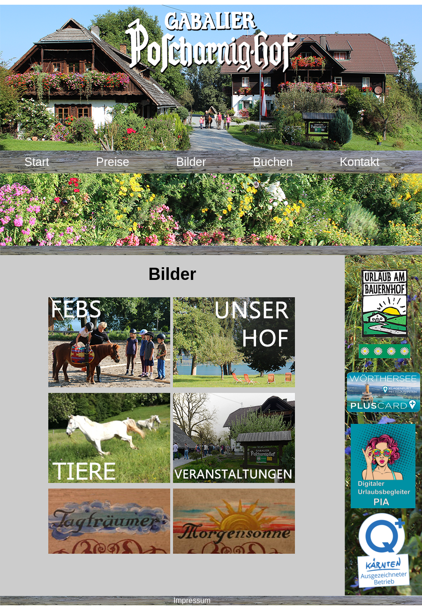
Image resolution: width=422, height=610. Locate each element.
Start (36, 161)
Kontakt (359, 161)
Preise (112, 161)
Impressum (192, 600)
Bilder (191, 161)
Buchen (273, 161)
